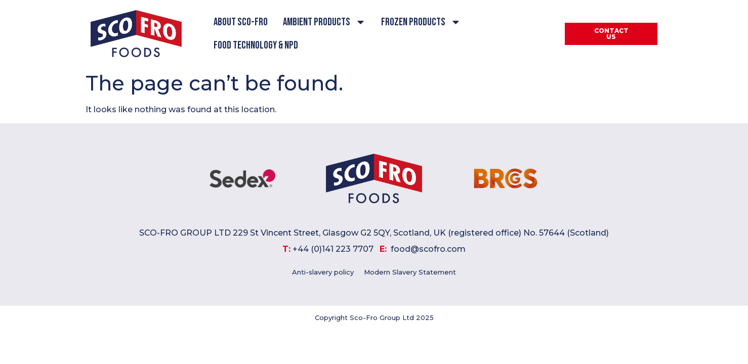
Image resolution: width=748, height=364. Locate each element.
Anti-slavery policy (323, 272)
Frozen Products (421, 22)
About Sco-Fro (241, 22)
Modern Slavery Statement (410, 272)
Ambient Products (324, 22)
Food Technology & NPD (256, 45)
